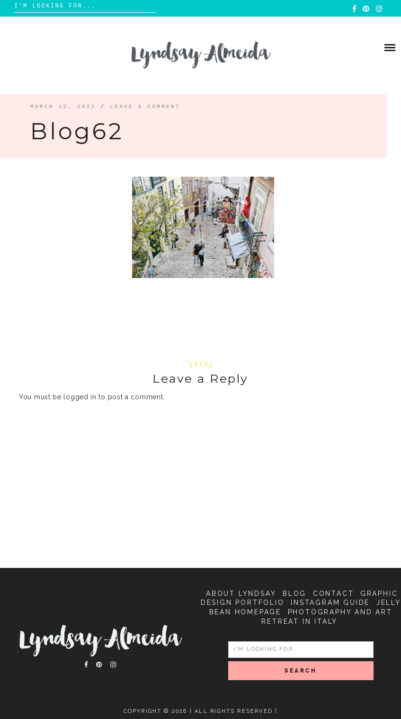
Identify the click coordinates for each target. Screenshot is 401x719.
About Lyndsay (241, 593)
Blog (294, 593)
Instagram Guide (330, 602)
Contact (333, 593)
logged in (79, 397)
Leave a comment (145, 106)
